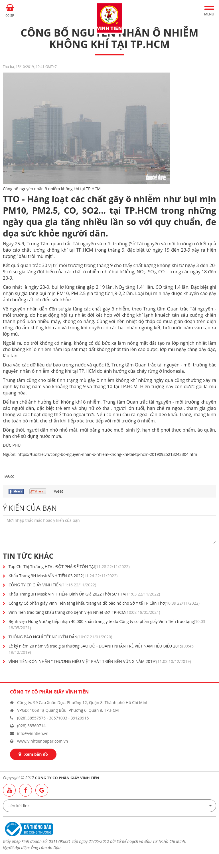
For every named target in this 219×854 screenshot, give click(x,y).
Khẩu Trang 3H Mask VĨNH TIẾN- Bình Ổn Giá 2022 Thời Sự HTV (84, 594)
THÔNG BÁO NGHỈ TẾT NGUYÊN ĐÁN (60, 637)
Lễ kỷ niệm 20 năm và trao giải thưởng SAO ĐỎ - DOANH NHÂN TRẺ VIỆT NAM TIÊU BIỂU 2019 (101, 649)
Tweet (57, 491)
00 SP (9, 15)
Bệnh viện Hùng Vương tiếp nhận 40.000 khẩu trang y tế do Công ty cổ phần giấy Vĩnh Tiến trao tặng (107, 624)
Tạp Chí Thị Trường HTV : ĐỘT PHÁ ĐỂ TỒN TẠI (69, 566)
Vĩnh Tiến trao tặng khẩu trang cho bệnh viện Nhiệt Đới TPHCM (84, 612)
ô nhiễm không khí (51, 371)
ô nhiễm (92, 271)
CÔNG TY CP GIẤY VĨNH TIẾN (52, 585)
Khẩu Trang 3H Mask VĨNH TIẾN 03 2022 (63, 575)
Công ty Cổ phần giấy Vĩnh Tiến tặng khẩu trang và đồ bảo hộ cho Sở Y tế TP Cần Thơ (104, 603)
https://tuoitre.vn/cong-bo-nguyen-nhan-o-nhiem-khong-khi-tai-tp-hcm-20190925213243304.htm (107, 454)
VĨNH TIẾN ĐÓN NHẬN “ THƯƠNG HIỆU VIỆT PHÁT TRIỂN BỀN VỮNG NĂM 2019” (100, 661)
